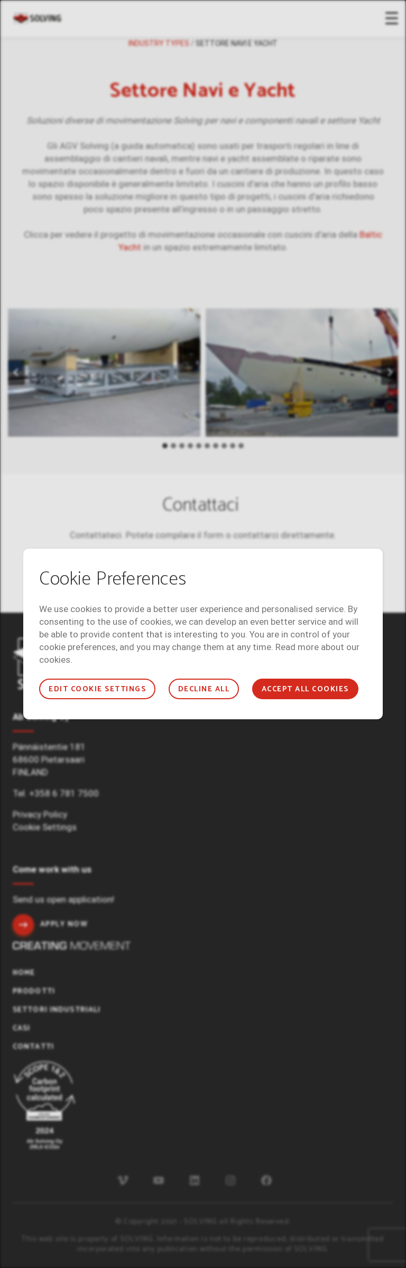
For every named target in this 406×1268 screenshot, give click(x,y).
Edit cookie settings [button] (97, 689)
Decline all (203, 689)
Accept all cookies (305, 689)
